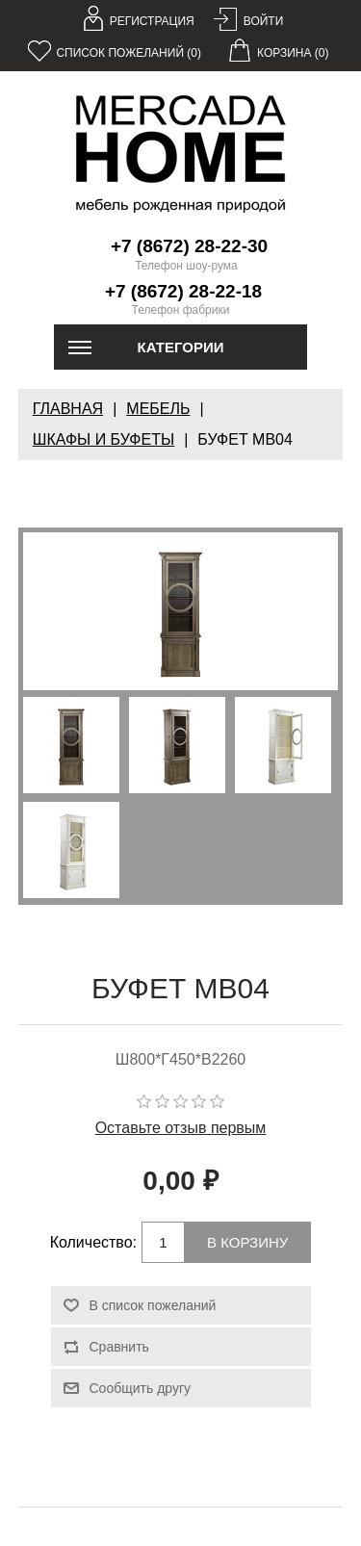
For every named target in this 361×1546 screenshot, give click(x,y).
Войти (264, 21)
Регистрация (152, 21)
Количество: (93, 1242)
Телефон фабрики (181, 310)
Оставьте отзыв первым (181, 1128)
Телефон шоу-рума (186, 265)
